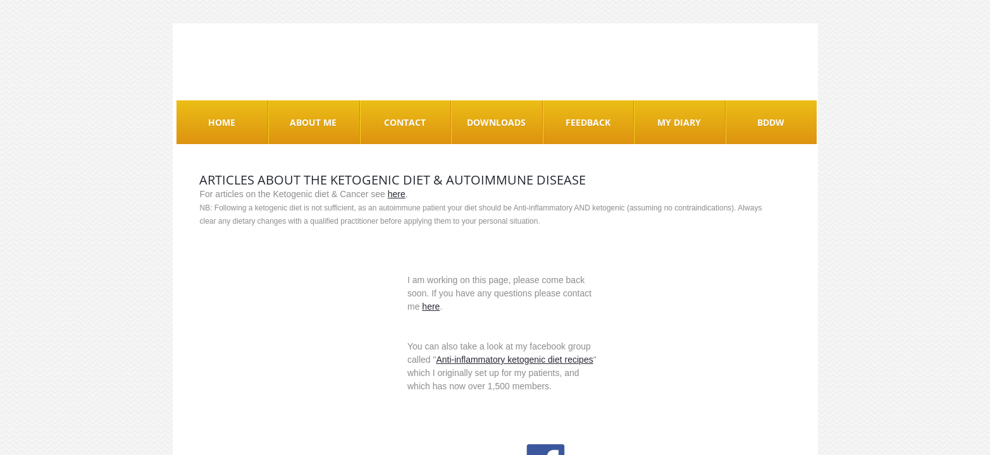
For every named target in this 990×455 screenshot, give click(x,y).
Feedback (588, 122)
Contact (405, 122)
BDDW (770, 122)
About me (313, 122)
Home (221, 122)
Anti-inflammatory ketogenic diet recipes (514, 360)
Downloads (496, 122)
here (396, 194)
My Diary (679, 122)
